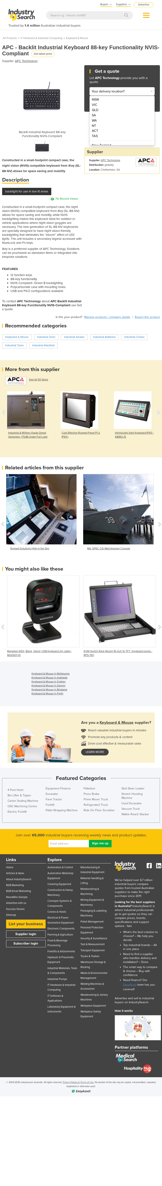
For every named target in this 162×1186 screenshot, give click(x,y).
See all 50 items (38, 379)
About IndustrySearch (18, 879)
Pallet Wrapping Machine (62, 810)
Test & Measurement (92, 944)
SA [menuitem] (94, 115)
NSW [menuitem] (95, 99)
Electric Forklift (17, 812)
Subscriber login (25, 943)
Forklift (50, 805)
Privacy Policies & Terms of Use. (78, 1082)
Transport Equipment (92, 950)
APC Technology (26, 61)
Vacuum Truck (130, 809)
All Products (10, 38)
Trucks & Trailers (89, 956)
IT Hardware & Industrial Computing (41, 38)
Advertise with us (16, 903)
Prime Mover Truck (96, 799)
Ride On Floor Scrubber (99, 810)
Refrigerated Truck (96, 805)
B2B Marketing (15, 885)
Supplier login (25, 934)
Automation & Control (60, 867)
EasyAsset (130, 984)
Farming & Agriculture (60, 934)
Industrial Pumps (57, 979)
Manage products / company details (107, 317)
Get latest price (43, 53)
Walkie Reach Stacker (135, 814)
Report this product (147, 317)
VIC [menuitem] (94, 105)
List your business (26, 923)
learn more (95, 752)
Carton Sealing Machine (23, 801)
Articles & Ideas (15, 873)
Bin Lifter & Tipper (19, 795)
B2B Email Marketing (18, 891)
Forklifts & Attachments (61, 951)
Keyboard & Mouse (77, 38)
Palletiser (89, 788)
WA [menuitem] (94, 120)
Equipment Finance (58, 788)
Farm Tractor (54, 799)
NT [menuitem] (94, 126)
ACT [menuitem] (95, 131)
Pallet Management (92, 921)
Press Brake (91, 794)
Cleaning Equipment (59, 884)
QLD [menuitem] (95, 110)
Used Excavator (131, 803)
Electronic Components (61, 928)
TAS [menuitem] (95, 136)
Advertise (143, 4)
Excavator (52, 794)
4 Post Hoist (15, 790)
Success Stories (15, 909)
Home (9, 867)
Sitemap (11, 915)
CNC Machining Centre (22, 806)
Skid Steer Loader (133, 788)
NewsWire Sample (17, 897)
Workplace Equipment (93, 1005)
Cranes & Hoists (56, 912)
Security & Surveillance (93, 938)
